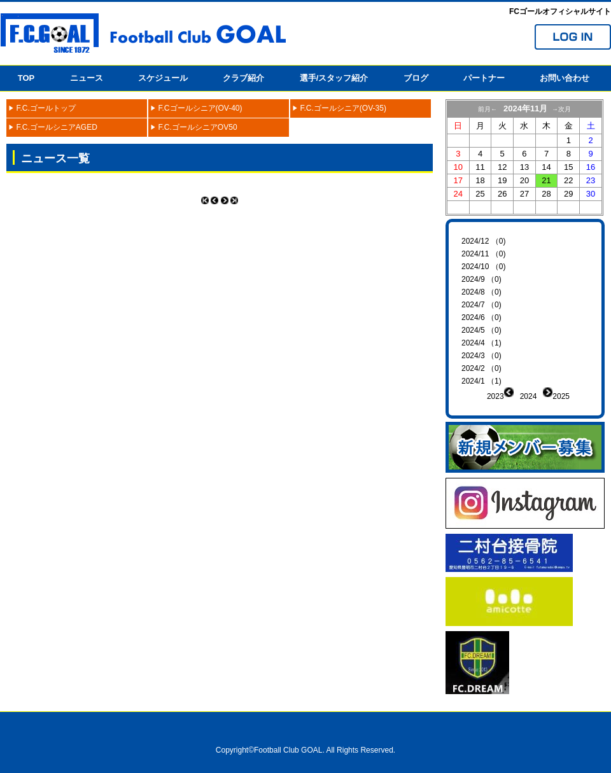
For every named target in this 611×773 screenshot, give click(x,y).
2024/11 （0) (483, 253)
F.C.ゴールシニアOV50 (197, 127)
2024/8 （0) (481, 292)
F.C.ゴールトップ (46, 108)
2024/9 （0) (481, 279)
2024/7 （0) (481, 304)
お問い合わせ (564, 78)
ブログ (416, 78)
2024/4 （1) (481, 342)
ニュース (86, 78)
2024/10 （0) (483, 266)
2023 (495, 396)
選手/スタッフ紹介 (334, 78)
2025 (561, 396)
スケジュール (163, 78)
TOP (26, 78)
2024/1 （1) (481, 381)
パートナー (484, 78)
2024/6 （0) (481, 317)
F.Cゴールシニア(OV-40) (200, 108)
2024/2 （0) (481, 368)
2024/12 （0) (483, 241)
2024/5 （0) (481, 330)
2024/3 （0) (481, 355)
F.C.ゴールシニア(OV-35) (343, 108)
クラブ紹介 (243, 78)
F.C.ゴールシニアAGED (57, 127)
